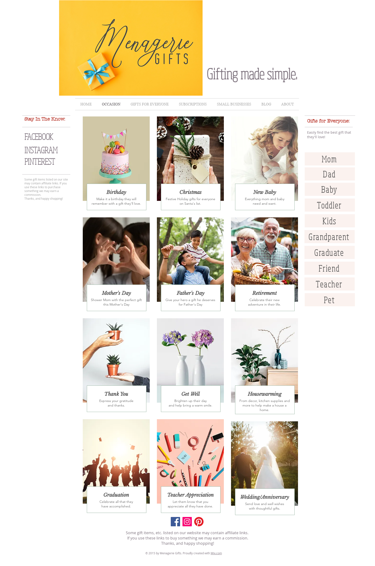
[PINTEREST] (50, 161)
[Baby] (330, 189)
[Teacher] (329, 284)
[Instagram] (187, 521)
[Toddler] (330, 205)
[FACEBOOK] (48, 136)
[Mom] (330, 158)
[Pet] (330, 299)
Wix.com (216, 553)
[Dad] (330, 174)
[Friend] (329, 268)
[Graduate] (329, 252)
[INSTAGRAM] (50, 150)
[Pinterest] (199, 521)
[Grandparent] (329, 236)
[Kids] (330, 220)
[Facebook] (175, 521)
